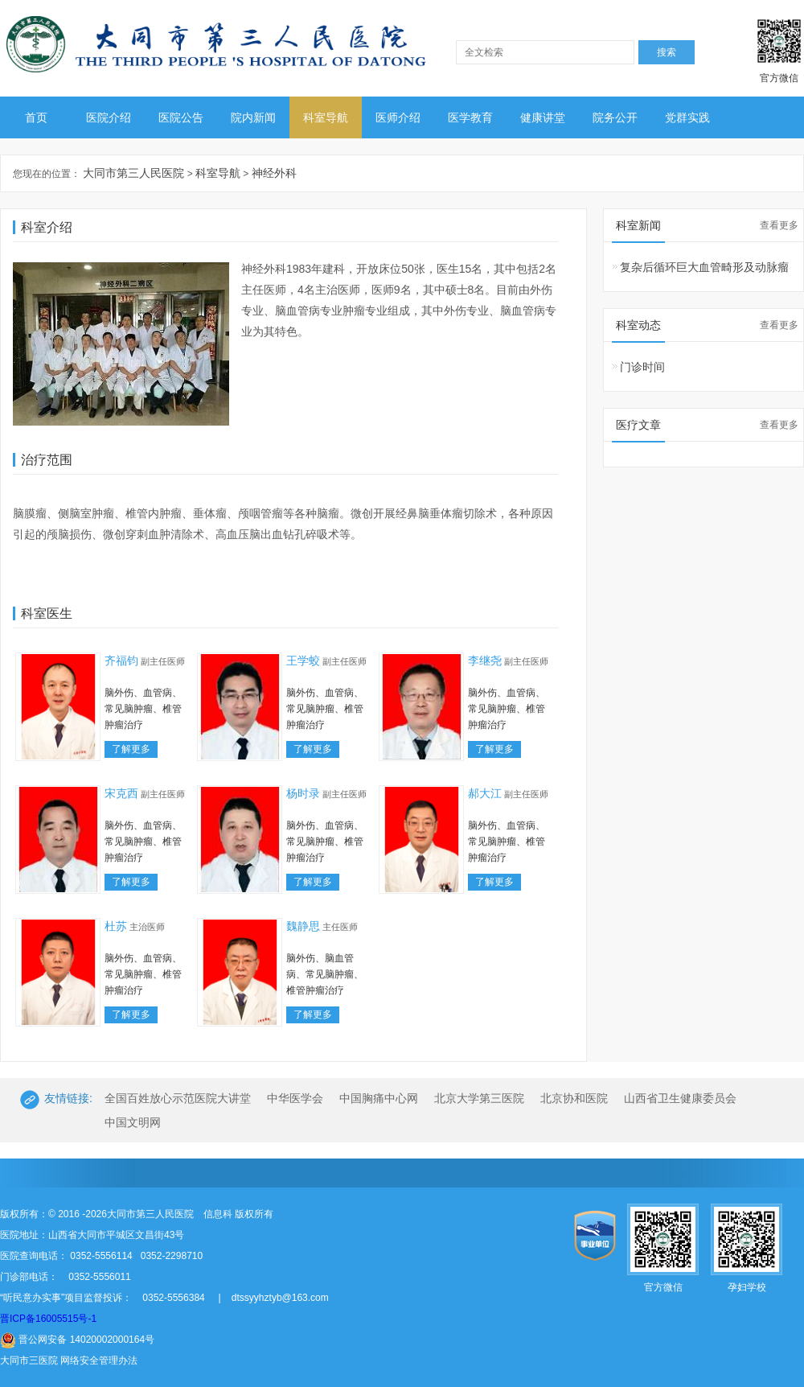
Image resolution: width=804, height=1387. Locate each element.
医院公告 (180, 117)
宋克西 (121, 793)
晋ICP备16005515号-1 (48, 1318)
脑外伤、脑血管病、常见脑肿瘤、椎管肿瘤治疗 (324, 974)
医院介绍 (108, 117)
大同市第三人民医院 (133, 173)
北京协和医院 (574, 1098)
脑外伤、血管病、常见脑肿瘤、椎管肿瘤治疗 (143, 709)
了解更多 (131, 749)
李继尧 (485, 660)
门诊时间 (642, 366)
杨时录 (303, 793)
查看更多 (779, 225)
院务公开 (615, 117)
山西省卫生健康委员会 (680, 1098)
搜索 (666, 52)
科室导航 (325, 117)
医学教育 (470, 117)
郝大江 (485, 793)
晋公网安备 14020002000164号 (77, 1339)
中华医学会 (295, 1098)
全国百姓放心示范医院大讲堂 (178, 1098)
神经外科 (274, 173)
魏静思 (303, 926)
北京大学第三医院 (479, 1098)
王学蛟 (303, 660)
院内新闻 (253, 117)
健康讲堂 (542, 117)
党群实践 (687, 117)
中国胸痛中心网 (378, 1098)
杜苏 (116, 926)
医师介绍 (397, 117)
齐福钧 (121, 660)
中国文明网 (133, 1122)
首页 (36, 117)
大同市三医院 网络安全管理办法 (68, 1360)
